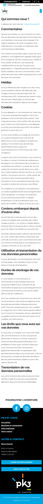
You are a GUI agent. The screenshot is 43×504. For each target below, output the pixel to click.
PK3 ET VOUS (9, 417)
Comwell (26, 500)
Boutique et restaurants (11, 425)
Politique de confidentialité (30, 497)
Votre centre (6, 431)
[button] (41, 11)
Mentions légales (14, 497)
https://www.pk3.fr (32, 24)
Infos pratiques (7, 428)
